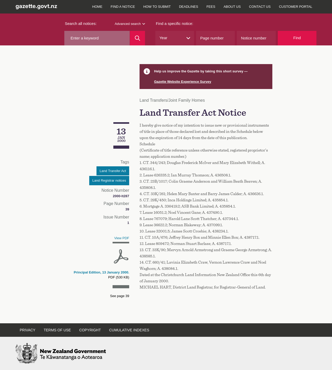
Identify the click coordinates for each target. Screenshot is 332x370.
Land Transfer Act (113, 171)
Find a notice (123, 7)
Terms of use (57, 330)
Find (297, 38)
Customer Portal (295, 7)
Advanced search (130, 24)
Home (97, 7)
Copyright (90, 330)
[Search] (137, 38)
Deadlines (188, 7)
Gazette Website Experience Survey (182, 82)
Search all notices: (81, 23)
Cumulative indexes (129, 330)
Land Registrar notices (109, 180)
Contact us (260, 7)
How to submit (157, 7)
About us (232, 7)
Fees (210, 7)
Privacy (27, 330)
